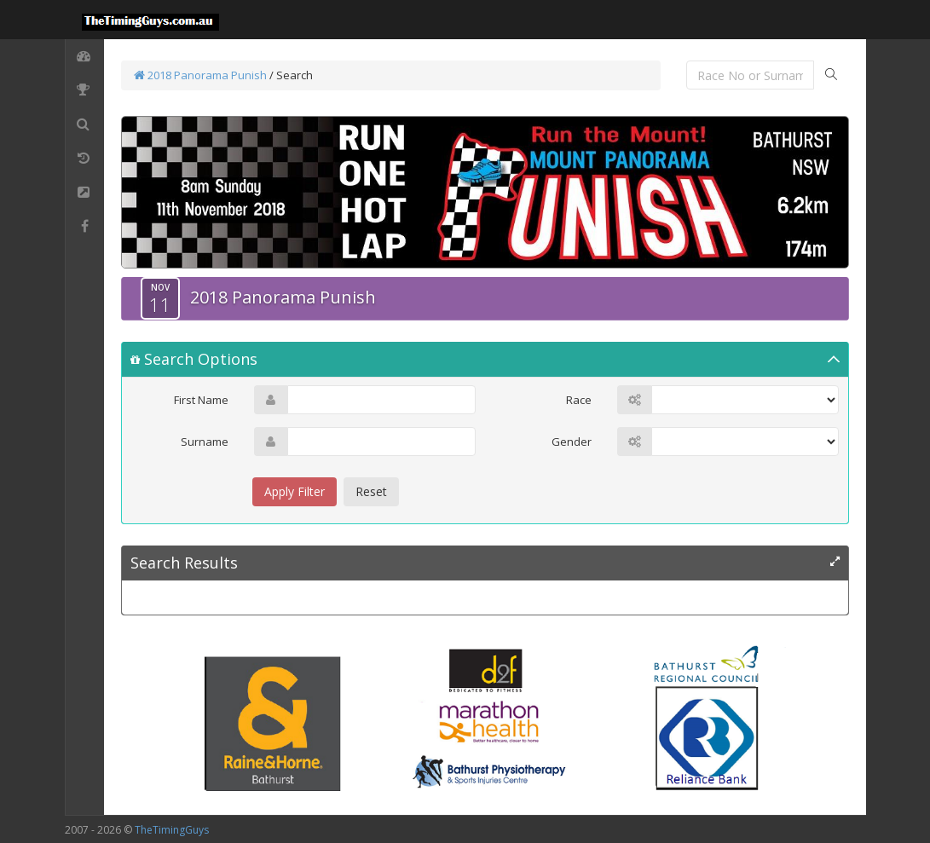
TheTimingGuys (172, 830)
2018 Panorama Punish (200, 75)
